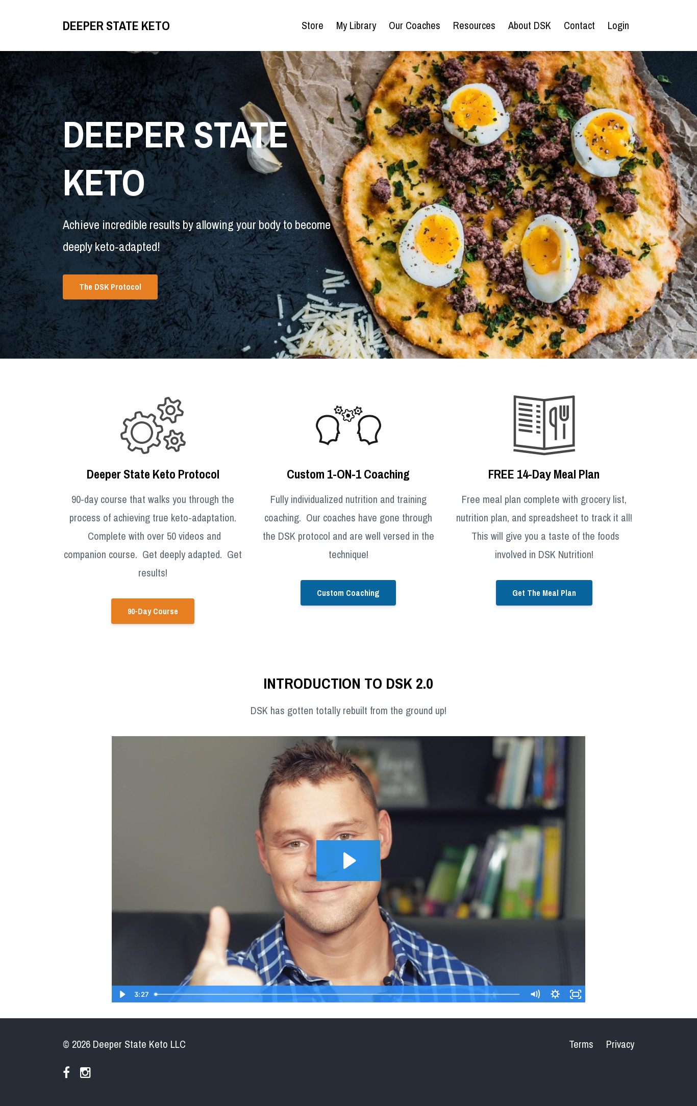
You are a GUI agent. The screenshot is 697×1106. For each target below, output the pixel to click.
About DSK (529, 25)
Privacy (620, 1044)
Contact (579, 25)
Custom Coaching (348, 592)
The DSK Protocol (110, 286)
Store (312, 25)
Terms (581, 1044)
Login (618, 25)
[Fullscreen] (575, 994)
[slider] (337, 994)
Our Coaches (414, 25)
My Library (356, 25)
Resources (474, 25)
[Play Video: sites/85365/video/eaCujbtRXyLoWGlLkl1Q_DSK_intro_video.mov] (348, 860)
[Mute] (535, 994)
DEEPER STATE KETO (116, 25)
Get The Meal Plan (544, 592)
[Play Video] (121, 994)
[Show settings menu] (555, 994)
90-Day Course (153, 611)
